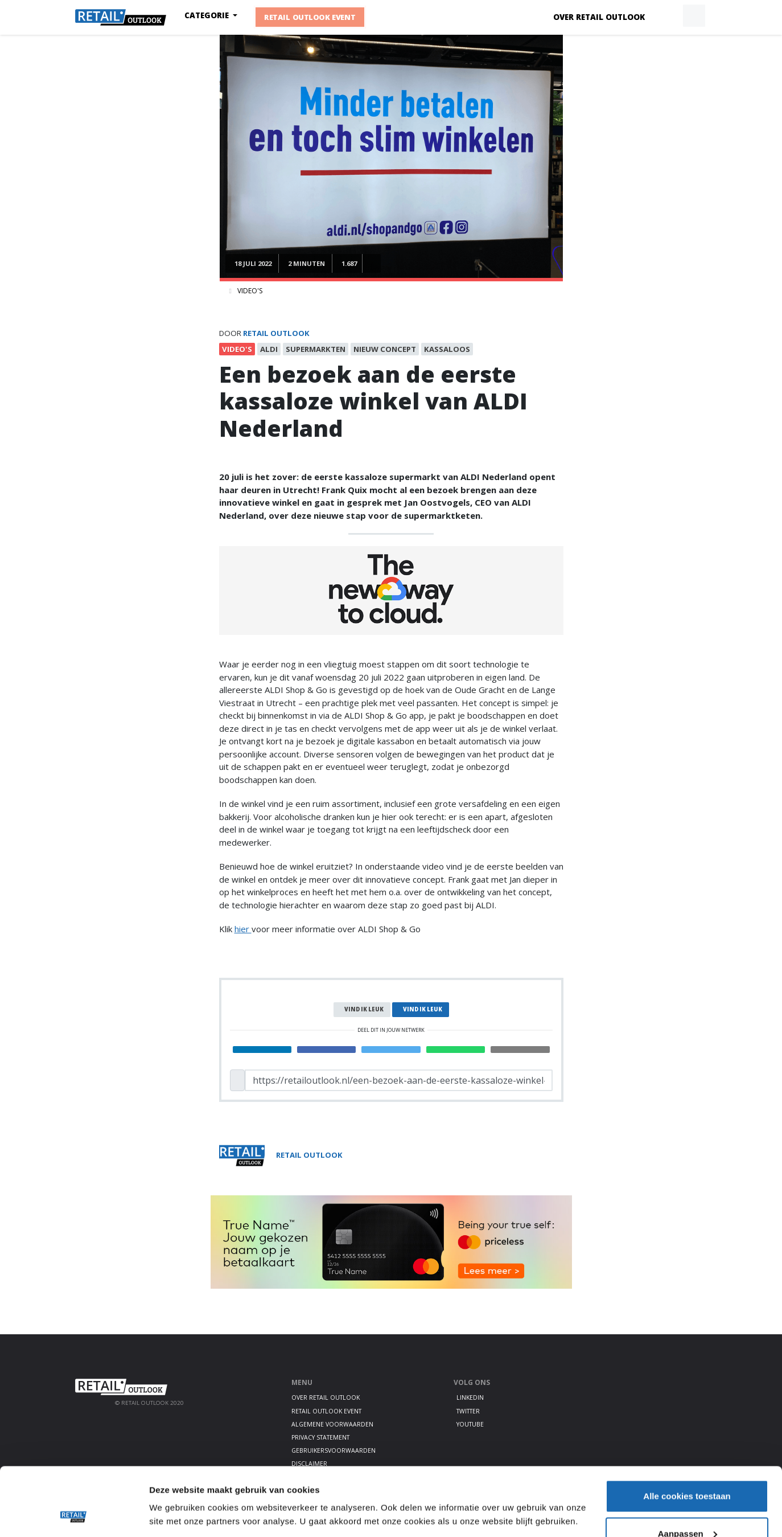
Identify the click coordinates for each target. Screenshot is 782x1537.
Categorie (207, 15)
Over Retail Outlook (599, 17)
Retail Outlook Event (310, 17)
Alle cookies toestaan (686, 1432)
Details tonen (176, 1488)
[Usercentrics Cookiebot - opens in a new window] (74, 1514)
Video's (249, 291)
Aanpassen (687, 1469)
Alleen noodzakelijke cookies (687, 1506)
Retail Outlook (276, 333)
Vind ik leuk (364, 1009)
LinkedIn (470, 1397)
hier (243, 929)
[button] (667, 16)
